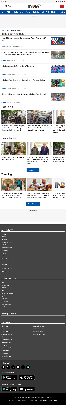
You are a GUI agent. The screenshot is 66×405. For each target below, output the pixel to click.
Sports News (5, 296)
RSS (55, 400)
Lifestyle (62, 12)
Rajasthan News (38, 329)
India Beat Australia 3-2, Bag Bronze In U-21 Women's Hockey (23, 80)
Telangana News (38, 331)
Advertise (4, 239)
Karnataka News (6, 356)
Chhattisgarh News (7, 348)
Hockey (3, 74)
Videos (9, 12)
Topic (7, 30)
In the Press (5, 245)
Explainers (4, 301)
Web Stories (5, 258)
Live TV (3, 253)
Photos (54, 12)
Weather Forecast (6, 268)
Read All (33, 170)
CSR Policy (43, 400)
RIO (50, 400)
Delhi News (4, 329)
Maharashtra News (39, 326)
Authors (3, 256)
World (22, 12)
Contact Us (4, 234)
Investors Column (6, 247)
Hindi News (4, 250)
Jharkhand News (6, 334)
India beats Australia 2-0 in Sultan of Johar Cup (17, 66)
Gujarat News (5, 350)
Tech (47, 12)
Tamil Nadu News (6, 342)
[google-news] (28, 367)
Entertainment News (7, 293)
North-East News (6, 339)
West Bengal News (39, 334)
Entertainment (38, 12)
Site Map (11, 400)
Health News (5, 307)
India (16, 12)
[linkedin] (23, 367)
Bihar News (5, 326)
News (2, 30)
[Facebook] (3, 367)
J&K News (4, 353)
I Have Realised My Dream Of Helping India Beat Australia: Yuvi (23, 94)
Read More (33, 204)
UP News (4, 345)
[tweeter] (8, 367)
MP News (4, 337)
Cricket (3, 60)
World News (5, 285)
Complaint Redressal (7, 242)
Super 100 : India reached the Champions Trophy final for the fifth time (24, 39)
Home (3, 12)
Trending (6, 174)
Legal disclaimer (22, 400)
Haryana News (5, 331)
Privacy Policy (33, 400)
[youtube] (18, 367)
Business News (6, 304)
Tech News (4, 298)
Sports (28, 12)
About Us (4, 237)
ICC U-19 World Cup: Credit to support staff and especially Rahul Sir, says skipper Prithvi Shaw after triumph (25, 53)
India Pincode (5, 271)
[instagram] (13, 367)
